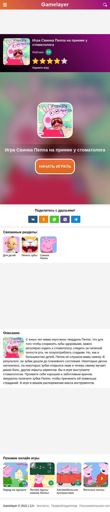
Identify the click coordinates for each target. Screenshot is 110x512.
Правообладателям (64, 505)
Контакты (43, 505)
